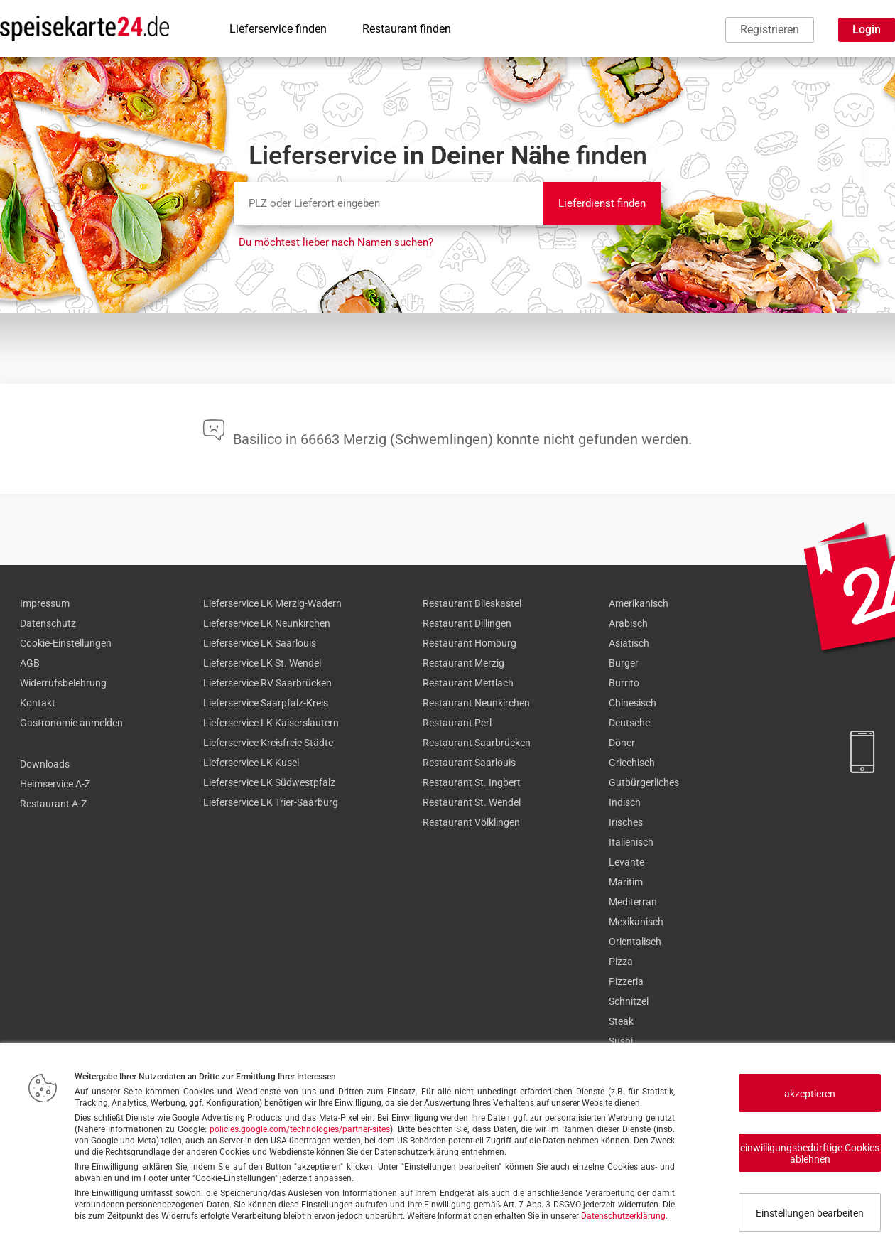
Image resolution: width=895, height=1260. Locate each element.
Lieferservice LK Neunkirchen (266, 623)
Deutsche (629, 722)
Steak (621, 1021)
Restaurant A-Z (53, 803)
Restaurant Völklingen (471, 822)
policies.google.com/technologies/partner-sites (300, 1129)
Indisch (625, 802)
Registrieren (769, 29)
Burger (624, 663)
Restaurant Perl (457, 722)
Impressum (45, 603)
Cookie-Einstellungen (66, 643)
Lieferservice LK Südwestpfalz (269, 782)
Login (866, 29)
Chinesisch (632, 703)
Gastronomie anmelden (71, 722)
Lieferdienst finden (602, 203)
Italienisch (631, 842)
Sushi (621, 1041)
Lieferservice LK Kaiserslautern (271, 722)
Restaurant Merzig (463, 663)
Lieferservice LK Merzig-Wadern (272, 603)
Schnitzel (629, 1001)
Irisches (626, 822)
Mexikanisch (636, 921)
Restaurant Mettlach (468, 683)
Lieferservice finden (278, 29)
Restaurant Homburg (469, 643)
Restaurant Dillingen (467, 623)
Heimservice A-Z (55, 784)
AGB (30, 663)
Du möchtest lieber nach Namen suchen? (336, 242)
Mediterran (633, 902)
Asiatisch (629, 643)
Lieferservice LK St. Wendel (262, 663)
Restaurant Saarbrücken (477, 742)
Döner (622, 742)
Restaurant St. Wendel (472, 802)
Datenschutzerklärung (623, 1216)
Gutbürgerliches (644, 782)
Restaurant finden (406, 29)
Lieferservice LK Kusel (251, 762)
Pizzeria (626, 981)
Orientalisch (635, 941)
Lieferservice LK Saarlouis (259, 643)
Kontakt (37, 703)
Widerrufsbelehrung (63, 683)
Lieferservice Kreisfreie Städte (268, 742)
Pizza (621, 961)
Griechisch (632, 762)
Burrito (624, 683)
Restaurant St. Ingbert (472, 782)
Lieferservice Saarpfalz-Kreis (265, 703)
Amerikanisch (638, 603)
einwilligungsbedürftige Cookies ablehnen (809, 1153)
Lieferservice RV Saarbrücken (267, 683)
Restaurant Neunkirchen (476, 703)
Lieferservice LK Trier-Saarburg (270, 802)
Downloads (45, 764)
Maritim (626, 882)
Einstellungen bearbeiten (810, 1213)
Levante (626, 862)
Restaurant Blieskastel (472, 603)
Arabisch (628, 623)
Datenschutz (48, 623)
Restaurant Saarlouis (469, 762)
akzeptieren (809, 1093)
